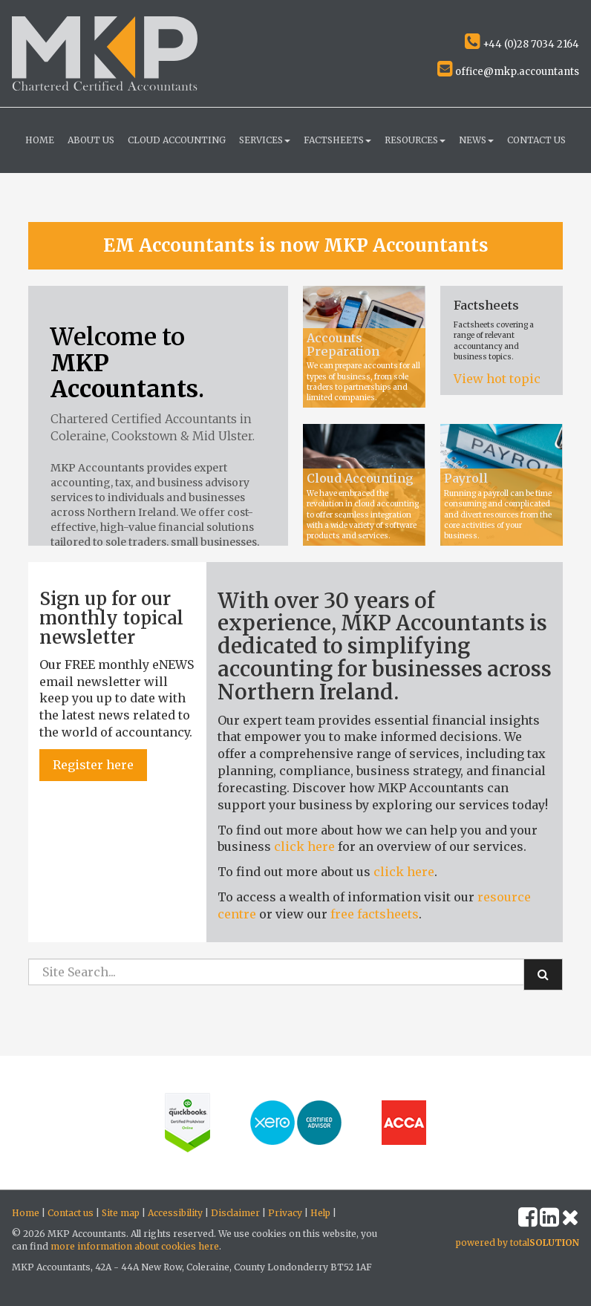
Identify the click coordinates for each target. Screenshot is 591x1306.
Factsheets (337, 140)
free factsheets (374, 914)
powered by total (517, 1242)
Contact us (536, 140)
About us (91, 140)
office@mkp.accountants (508, 71)
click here (304, 846)
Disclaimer (235, 1212)
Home (39, 140)
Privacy (285, 1212)
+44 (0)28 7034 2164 (522, 44)
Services (264, 140)
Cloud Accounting (177, 140)
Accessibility (175, 1212)
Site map (121, 1212)
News (476, 140)
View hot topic (497, 378)
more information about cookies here (134, 1246)
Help (320, 1212)
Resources (415, 140)
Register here (93, 764)
